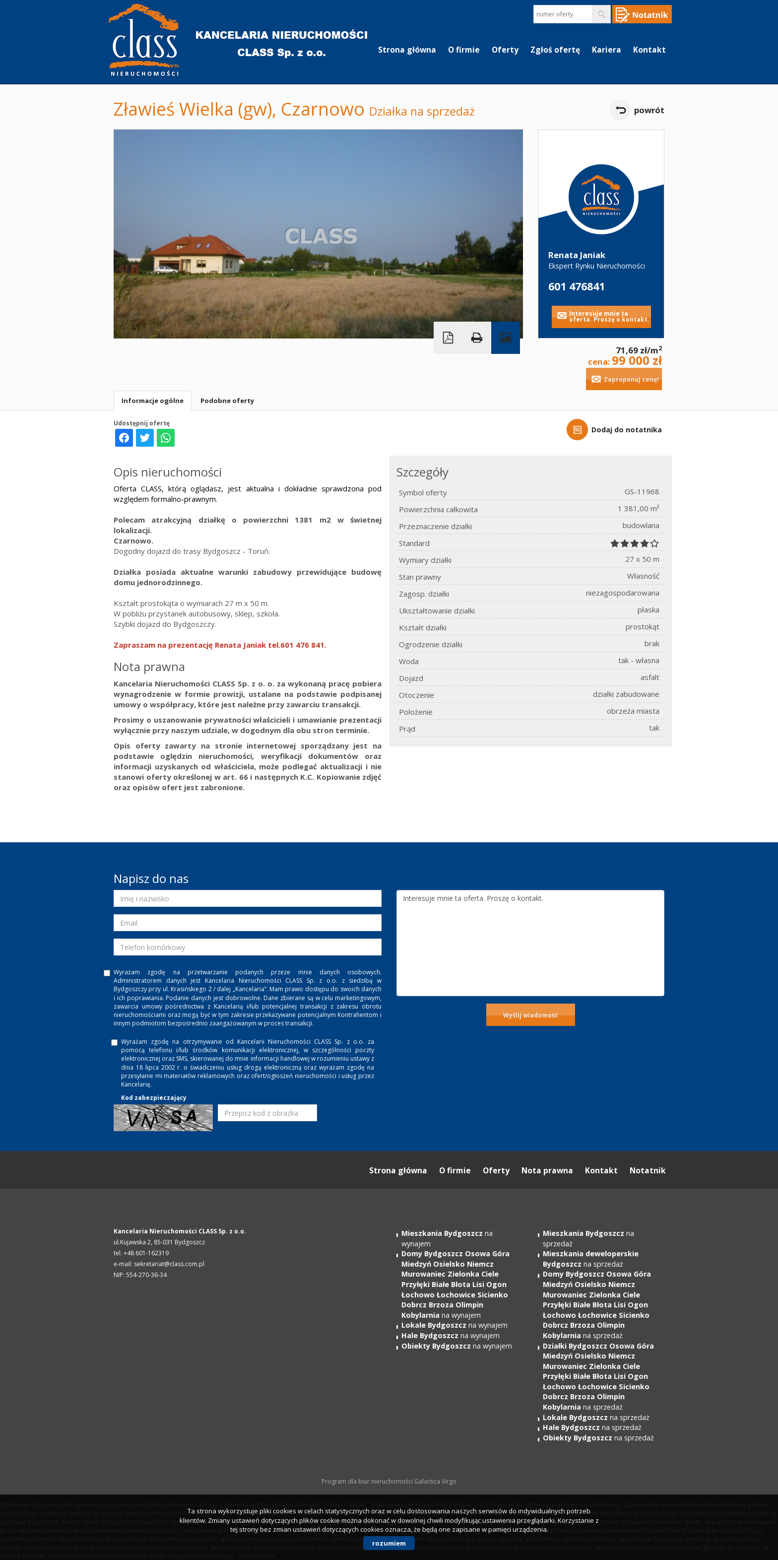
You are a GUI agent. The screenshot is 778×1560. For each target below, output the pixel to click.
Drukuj (476, 338)
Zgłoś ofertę (555, 49)
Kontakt (649, 49)
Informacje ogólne (153, 400)
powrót (649, 110)
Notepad (642, 14)
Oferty (505, 49)
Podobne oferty (227, 400)
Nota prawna (547, 1170)
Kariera (606, 49)
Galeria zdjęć (505, 338)
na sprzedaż (591, 1259)
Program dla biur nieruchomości (368, 1481)
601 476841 (576, 286)
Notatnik (648, 1170)
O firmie (464, 49)
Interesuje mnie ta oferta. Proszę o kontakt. (609, 316)
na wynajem (455, 1284)
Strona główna (407, 49)
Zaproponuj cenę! (631, 379)
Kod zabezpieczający (154, 1097)
